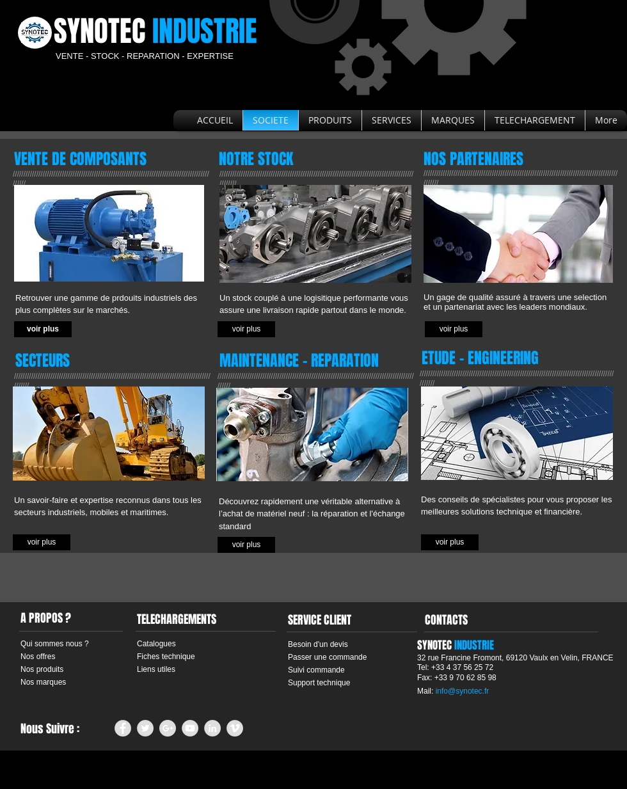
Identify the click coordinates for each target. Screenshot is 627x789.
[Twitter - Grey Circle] (145, 728)
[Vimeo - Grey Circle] (234, 728)
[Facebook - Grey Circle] (123, 728)
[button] (246, 329)
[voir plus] (43, 329)
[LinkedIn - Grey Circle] (212, 728)
